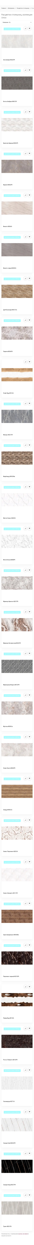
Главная (3, 8)
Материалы (11, 8)
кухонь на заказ (23, 1234)
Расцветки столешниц (23, 8)
